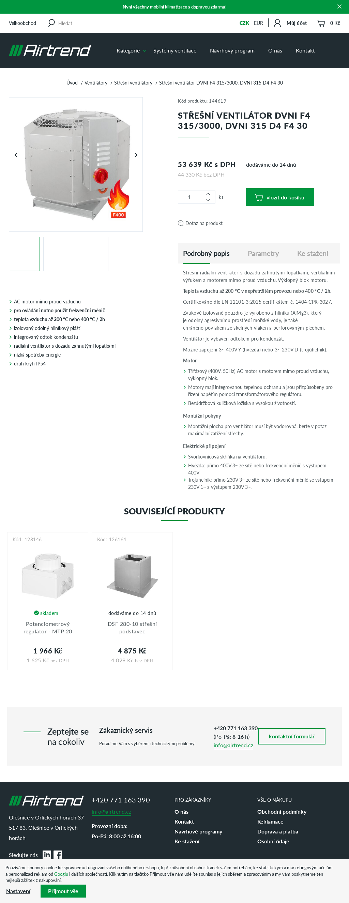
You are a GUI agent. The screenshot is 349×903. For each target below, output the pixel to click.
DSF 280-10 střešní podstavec (132, 627)
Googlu (61, 874)
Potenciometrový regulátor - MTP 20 (48, 627)
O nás (275, 50)
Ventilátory (96, 82)
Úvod (72, 82)
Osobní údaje (273, 841)
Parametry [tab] (263, 253)
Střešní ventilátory (133, 82)
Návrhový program (232, 50)
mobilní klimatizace (168, 6)
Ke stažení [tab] (312, 253)
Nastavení (18, 891)
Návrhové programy (198, 831)
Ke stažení (186, 841)
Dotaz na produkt (204, 223)
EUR (258, 22)
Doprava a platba (277, 831)
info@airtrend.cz (233, 745)
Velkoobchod (22, 22)
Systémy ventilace (174, 50)
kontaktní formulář (292, 736)
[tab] (206, 253)
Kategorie (128, 50)
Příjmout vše (63, 891)
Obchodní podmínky (281, 811)
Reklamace (270, 821)
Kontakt (305, 50)
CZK (244, 22)
